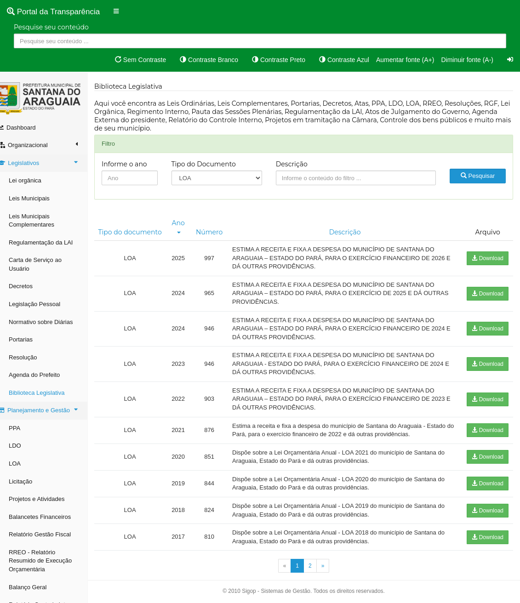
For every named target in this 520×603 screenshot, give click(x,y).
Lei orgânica (34, 180)
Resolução (32, 357)
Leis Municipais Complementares (40, 220)
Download (487, 258)
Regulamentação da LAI (50, 242)
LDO (24, 445)
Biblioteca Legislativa (46, 392)
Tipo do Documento (211, 164)
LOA (24, 463)
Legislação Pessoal (43, 304)
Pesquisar (479, 175)
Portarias (30, 339)
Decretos (30, 286)
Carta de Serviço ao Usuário (44, 264)
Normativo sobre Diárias (50, 322)
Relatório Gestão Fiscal (49, 534)
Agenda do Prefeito (43, 374)
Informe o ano (133, 164)
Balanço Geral (37, 587)
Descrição (297, 164)
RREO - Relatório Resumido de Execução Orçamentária (49, 561)
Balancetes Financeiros (49, 516)
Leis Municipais (38, 198)
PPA (23, 428)
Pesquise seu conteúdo (51, 27)
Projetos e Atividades (46, 498)
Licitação (29, 481)
